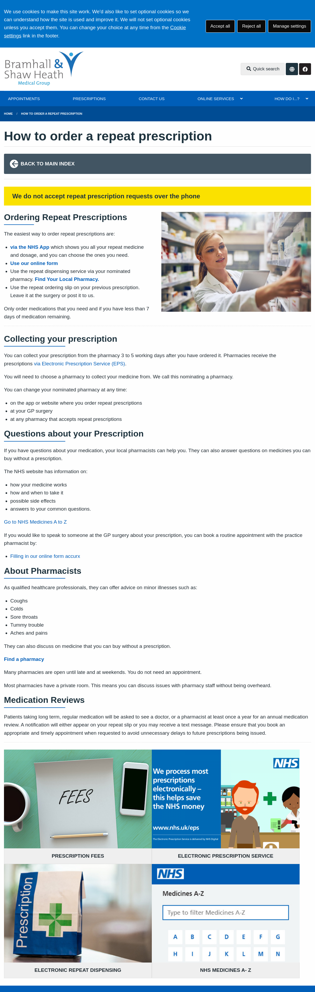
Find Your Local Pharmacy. (67, 279)
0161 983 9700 (47, 910)
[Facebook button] (305, 69)
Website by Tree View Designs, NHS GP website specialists (86, 970)
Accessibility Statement (118, 950)
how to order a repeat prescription (51, 113)
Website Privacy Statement (174, 950)
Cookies (214, 950)
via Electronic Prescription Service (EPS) (79, 363)
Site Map (236, 950)
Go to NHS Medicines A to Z (36, 522)
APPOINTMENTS (24, 98)
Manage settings (289, 26)
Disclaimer (79, 950)
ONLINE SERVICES (215, 98)
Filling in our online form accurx (45, 556)
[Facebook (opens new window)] (9, 970)
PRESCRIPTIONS (89, 98)
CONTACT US (152, 98)
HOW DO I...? (287, 98)
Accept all (220, 26)
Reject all (251, 26)
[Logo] (44, 69)
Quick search (262, 68)
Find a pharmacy (24, 659)
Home (8, 113)
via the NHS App (29, 247)
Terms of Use (50, 950)
